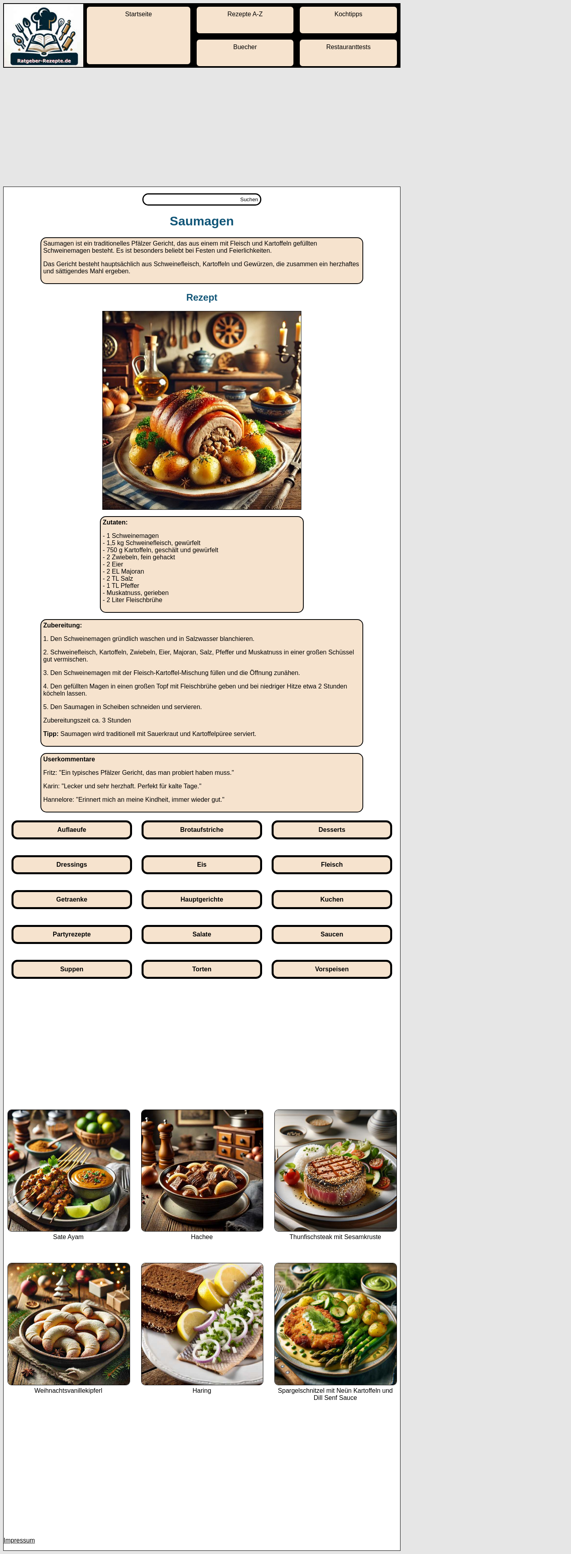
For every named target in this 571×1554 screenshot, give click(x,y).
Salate (201, 934)
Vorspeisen (332, 969)
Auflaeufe (71, 829)
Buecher (245, 47)
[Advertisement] (285, 127)
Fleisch (332, 864)
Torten (202, 969)
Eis (202, 864)
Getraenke (71, 899)
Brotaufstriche (201, 829)
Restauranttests (348, 47)
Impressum (19, 1540)
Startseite (138, 14)
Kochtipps (348, 14)
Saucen (332, 934)
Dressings (71, 864)
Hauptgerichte (201, 899)
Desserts (331, 829)
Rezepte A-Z (245, 14)
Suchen (249, 199)
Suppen (72, 969)
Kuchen (332, 899)
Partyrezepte (72, 934)
